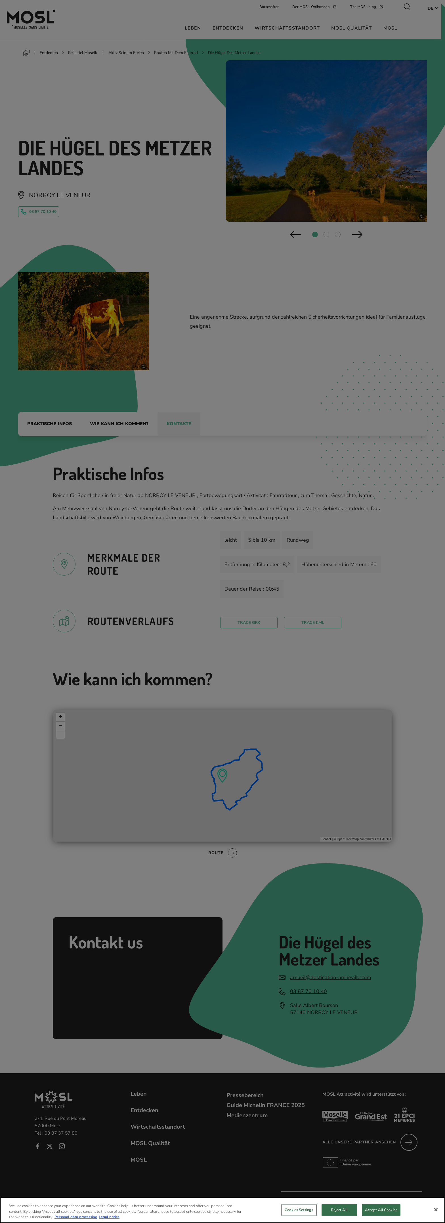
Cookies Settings (299, 1214)
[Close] (436, 1214)
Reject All (339, 1214)
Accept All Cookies (381, 1214)
